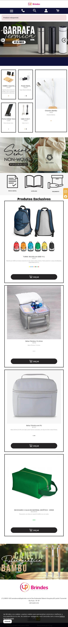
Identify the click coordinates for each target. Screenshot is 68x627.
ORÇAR (34, 277)
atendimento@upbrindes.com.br (21, 598)
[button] (3, 40)
